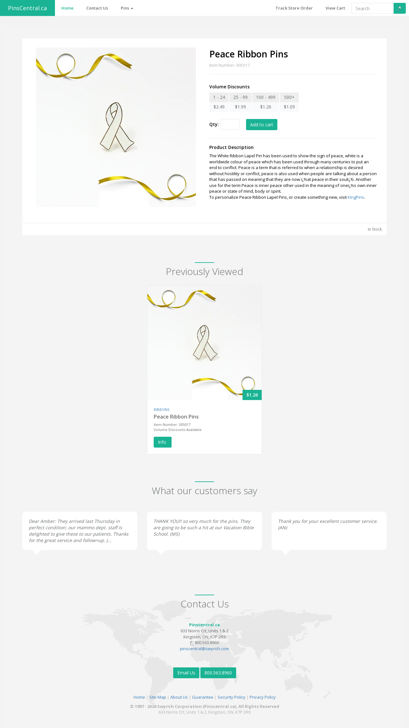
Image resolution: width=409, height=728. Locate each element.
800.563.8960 (218, 673)
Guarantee (202, 697)
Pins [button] (127, 8)
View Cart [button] (335, 8)
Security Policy (231, 697)
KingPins (356, 197)
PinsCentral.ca (27, 8)
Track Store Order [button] (294, 8)
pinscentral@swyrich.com (204, 648)
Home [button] (67, 8)
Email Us (186, 673)
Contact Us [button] (97, 8)
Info (162, 442)
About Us (179, 697)
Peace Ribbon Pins (176, 416)
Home (139, 697)
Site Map (157, 697)
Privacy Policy (263, 697)
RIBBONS (161, 409)
